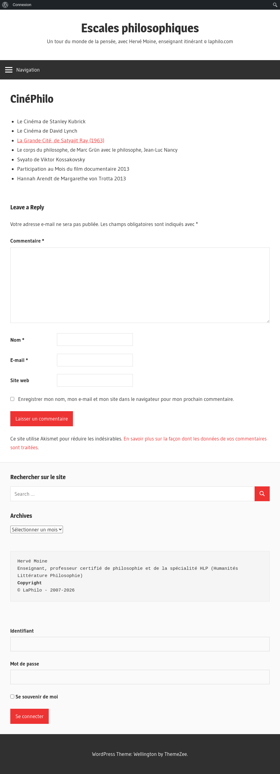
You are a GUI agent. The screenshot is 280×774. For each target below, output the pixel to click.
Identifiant (22, 630)
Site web (19, 380)
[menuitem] (5, 5)
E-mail (19, 360)
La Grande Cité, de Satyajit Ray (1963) (60, 140)
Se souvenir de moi (34, 696)
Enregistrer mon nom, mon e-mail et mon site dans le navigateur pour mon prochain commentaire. (126, 399)
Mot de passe (24, 663)
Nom (17, 340)
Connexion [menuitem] (22, 4)
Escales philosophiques (140, 28)
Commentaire (27, 240)
